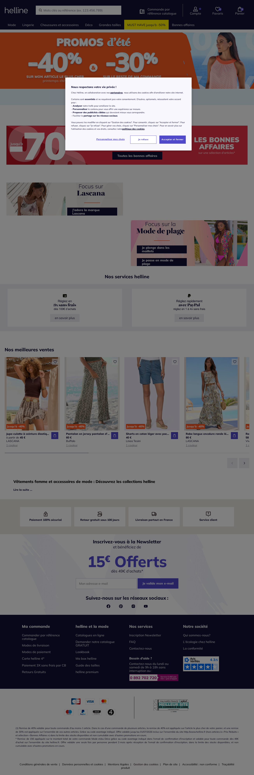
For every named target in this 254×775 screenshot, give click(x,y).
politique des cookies (133, 129)
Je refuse (143, 139)
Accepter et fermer (172, 139)
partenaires (116, 92)
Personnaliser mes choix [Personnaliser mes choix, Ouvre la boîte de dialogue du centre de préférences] (110, 139)
